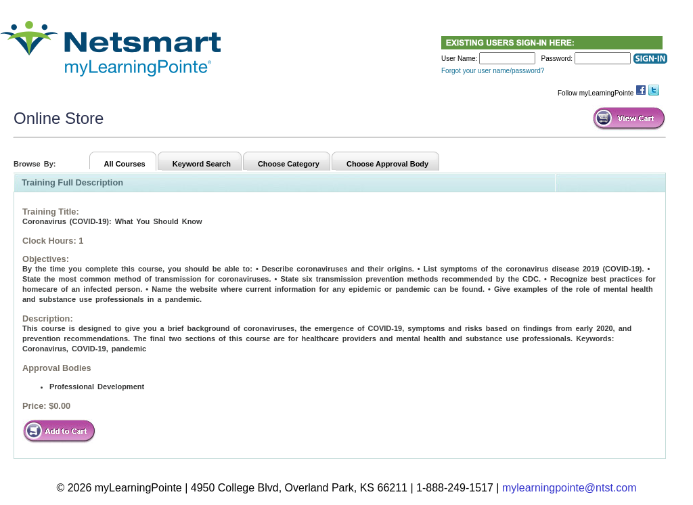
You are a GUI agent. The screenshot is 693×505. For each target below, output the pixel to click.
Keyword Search (202, 164)
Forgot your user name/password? (492, 70)
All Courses (125, 164)
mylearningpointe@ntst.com (569, 487)
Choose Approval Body (387, 164)
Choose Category (288, 164)
